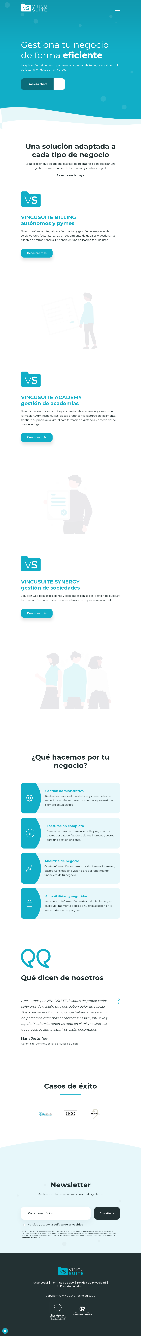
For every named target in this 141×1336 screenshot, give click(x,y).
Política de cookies (69, 1286)
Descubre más (37, 253)
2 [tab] (118, 1003)
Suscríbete (107, 1213)
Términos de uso (62, 1282)
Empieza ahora (46, 84)
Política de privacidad (91, 1282)
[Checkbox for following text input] (24, 1225)
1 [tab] (119, 1000)
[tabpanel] (70, 1022)
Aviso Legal (40, 1282)
